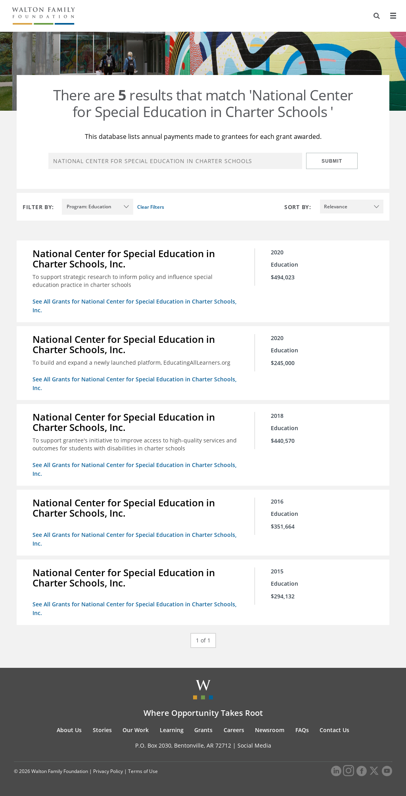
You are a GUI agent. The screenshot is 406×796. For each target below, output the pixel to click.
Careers (234, 730)
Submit (332, 161)
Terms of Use (143, 771)
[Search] (376, 16)
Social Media (254, 745)
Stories (102, 730)
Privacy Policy (108, 771)
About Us (69, 730)
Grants (203, 730)
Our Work (136, 730)
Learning (172, 730)
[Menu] (393, 16)
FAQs (302, 730)
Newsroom (269, 730)
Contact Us (334, 730)
